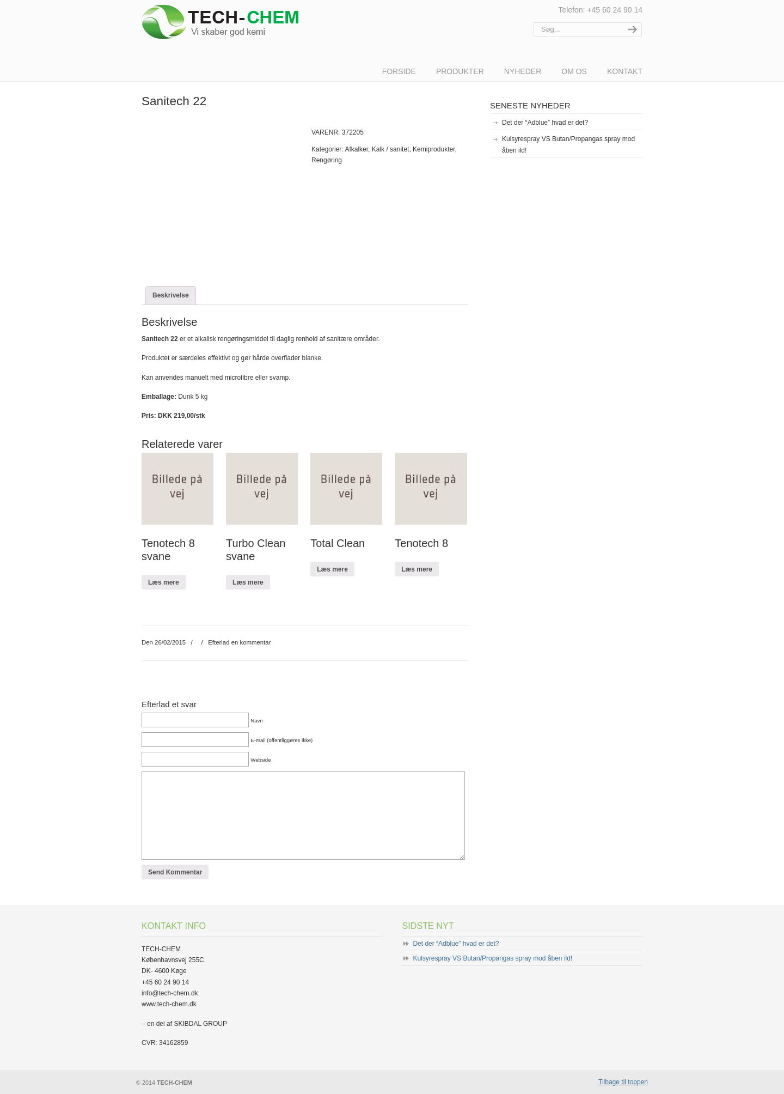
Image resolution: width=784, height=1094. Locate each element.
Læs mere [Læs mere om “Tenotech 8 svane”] (163, 582)
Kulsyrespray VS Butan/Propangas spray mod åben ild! (568, 144)
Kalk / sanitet (390, 149)
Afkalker (356, 149)
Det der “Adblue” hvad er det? (545, 122)
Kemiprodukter (434, 149)
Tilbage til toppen (623, 1082)
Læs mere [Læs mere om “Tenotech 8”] (416, 569)
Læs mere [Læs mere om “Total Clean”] (332, 569)
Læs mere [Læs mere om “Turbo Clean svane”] (248, 582)
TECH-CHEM (235, 21)
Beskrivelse (170, 295)
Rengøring (326, 160)
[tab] (170, 295)
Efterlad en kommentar (239, 642)
